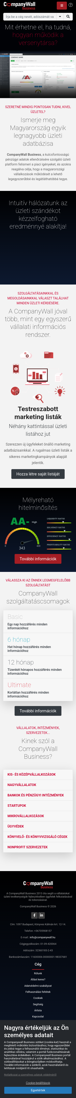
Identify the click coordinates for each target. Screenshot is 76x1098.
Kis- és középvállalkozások (31, 774)
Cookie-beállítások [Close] (38, 1083)
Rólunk (38, 973)
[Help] (71, 5)
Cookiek (38, 997)
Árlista (38, 1010)
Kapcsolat (38, 1016)
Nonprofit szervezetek (27, 847)
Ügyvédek (15, 826)
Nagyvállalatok (21, 785)
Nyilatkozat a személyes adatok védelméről (30, 1074)
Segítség (38, 1004)
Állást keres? (38, 979)
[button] (62, 6)
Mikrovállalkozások (25, 816)
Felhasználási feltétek (38, 991)
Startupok (16, 806)
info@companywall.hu (42, 937)
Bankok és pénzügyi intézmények (35, 795)
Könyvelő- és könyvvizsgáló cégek (37, 837)
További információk (38, 558)
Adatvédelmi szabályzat (38, 985)
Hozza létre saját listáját (38, 474)
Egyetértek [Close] (38, 1090)
